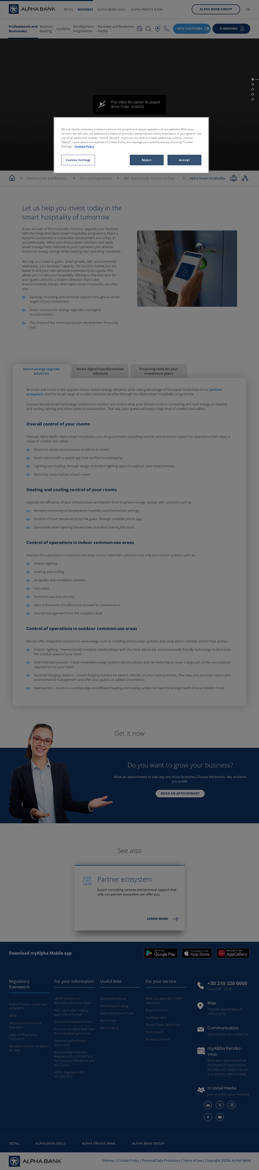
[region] (131, 145)
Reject (146, 160)
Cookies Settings (78, 160)
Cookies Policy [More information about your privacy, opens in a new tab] (84, 146)
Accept (184, 160)
